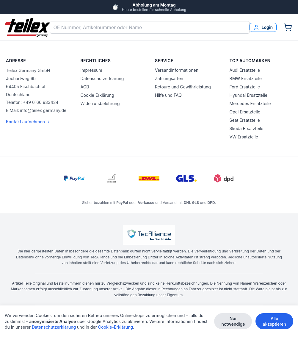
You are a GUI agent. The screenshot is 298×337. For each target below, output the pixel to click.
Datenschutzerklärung (102, 78)
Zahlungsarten (169, 78)
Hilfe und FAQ (168, 95)
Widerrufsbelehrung (100, 103)
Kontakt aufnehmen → (28, 121)
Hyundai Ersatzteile (248, 95)
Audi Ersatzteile (245, 70)
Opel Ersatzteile (245, 111)
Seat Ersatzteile (245, 120)
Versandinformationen (176, 70)
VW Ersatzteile (244, 136)
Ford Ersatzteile (245, 86)
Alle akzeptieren (274, 321)
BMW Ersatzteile (246, 78)
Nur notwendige (233, 321)
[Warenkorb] (288, 27)
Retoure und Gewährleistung (183, 86)
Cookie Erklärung (97, 95)
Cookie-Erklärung (115, 327)
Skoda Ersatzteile (247, 128)
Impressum (91, 70)
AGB (85, 86)
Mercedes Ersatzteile (250, 103)
